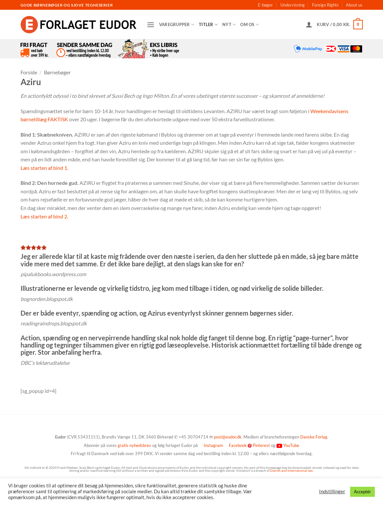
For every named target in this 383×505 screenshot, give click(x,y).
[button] (151, 25)
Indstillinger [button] (332, 491)
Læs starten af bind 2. (44, 216)
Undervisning (292, 4)
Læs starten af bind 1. (44, 168)
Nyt (229, 25)
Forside (29, 72)
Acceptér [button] (362, 491)
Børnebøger (57, 72)
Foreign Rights (325, 4)
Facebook (238, 445)
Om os (249, 25)
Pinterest (261, 445)
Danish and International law (291, 470)
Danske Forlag (313, 436)
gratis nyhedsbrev (134, 445)
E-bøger (265, 4)
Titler (208, 25)
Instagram (213, 445)
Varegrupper (176, 25)
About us (354, 4)
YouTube (291, 445)
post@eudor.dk (228, 436)
